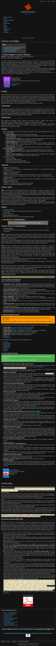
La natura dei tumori (9, 623)
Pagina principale (7, 17)
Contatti (42, 1)
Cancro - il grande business (10, 612)
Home (8, 641)
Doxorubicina (29, 330)
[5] (42, 103)
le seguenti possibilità (14, 458)
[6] (22, 200)
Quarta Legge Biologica (20, 535)
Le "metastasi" (7, 621)
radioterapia (11, 69)
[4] (11, 101)
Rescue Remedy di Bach (37, 366)
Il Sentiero (31, 38)
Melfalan (32, 327)
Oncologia (14, 641)
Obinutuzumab (7, 343)
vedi (42, 223)
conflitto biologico (6, 240)
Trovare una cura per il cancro (11, 625)
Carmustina (14, 327)
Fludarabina (13, 329)
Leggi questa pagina (8, 442)
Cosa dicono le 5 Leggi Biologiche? (13, 48)
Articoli (5, 21)
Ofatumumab (6, 345)
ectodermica (10, 237)
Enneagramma (6, 29)
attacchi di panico (24, 260)
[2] (37, 99)
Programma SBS (44, 234)
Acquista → (14, 85)
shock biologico (30, 548)
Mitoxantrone (20, 329)
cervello (13, 379)
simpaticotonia (47, 265)
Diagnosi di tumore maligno (10, 618)
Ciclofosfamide (21, 330)
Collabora (5, 30)
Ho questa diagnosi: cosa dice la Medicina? (15, 47)
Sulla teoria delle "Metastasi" (11, 622)
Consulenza (25, 38)
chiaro (26, 14)
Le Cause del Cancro (8, 615)
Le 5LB (4, 18)
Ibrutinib (5, 349)
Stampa (53, 1)
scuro (30, 14)
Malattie (5, 26)
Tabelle (5, 27)
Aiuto (49, 1)
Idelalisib (5, 350)
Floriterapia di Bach (44, 461)
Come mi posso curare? (10, 51)
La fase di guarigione (9, 619)
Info (46, 1)
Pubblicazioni (6, 23)
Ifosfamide (19, 333)
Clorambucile (6, 337)
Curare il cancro (7, 616)
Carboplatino (26, 333)
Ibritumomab (6, 346)
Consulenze (6, 32)
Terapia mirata (17, 339)
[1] (43, 96)
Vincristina (36, 330)
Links (4, 24)
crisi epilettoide (7, 260)
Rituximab (14, 330)
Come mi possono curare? (11, 49)
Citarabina (26, 327)
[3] (30, 100)
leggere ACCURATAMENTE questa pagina (25, 230)
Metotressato (6, 336)
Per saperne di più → (16, 83)
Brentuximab (6, 347)
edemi (31, 379)
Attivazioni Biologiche (28, 12)
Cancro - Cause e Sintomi (10, 614)
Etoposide (20, 327)
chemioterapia (19, 69)
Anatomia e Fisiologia (8, 20)
